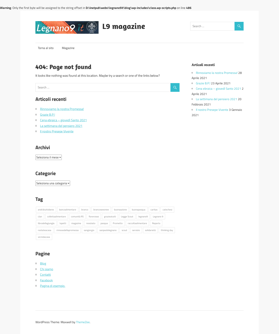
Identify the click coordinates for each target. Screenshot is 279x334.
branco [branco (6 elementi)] (84, 209)
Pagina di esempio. (52, 285)
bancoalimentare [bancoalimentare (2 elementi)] (67, 209)
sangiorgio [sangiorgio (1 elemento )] (89, 230)
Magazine (68, 48)
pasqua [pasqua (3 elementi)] (104, 223)
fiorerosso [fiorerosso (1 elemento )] (94, 216)
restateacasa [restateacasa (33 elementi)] (44, 230)
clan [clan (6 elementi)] (40, 216)
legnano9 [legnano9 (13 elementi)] (143, 216)
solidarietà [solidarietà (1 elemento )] (150, 230)
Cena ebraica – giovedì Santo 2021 (63, 120)
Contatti (45, 274)
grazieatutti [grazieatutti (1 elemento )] (110, 216)
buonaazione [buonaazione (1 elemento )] (120, 209)
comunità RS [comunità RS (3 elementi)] (77, 216)
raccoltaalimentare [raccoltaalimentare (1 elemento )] (137, 223)
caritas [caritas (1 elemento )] (154, 209)
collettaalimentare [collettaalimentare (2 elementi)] (56, 216)
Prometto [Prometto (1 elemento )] (118, 223)
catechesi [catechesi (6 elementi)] (167, 209)
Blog (43, 263)
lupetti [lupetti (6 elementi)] (63, 223)
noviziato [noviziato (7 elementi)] (90, 223)
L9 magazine (123, 26)
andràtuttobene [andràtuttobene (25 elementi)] (46, 209)
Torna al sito (46, 48)
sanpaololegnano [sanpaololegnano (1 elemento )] (108, 230)
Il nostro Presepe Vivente (56, 131)
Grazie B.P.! (47, 114)
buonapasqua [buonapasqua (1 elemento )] (138, 209)
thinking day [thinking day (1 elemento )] (167, 230)
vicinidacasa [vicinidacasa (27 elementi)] (44, 237)
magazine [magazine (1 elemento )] (76, 223)
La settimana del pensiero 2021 (61, 125)
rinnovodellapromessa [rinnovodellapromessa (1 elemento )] (67, 230)
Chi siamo (46, 269)
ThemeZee (83, 322)
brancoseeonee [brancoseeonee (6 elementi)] (101, 209)
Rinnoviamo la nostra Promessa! (62, 109)
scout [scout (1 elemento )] (124, 230)
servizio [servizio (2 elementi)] (136, 230)
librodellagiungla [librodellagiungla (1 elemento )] (46, 223)
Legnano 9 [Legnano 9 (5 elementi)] (158, 216)
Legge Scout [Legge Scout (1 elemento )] (127, 216)
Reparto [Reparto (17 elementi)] (156, 223)
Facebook (46, 280)
